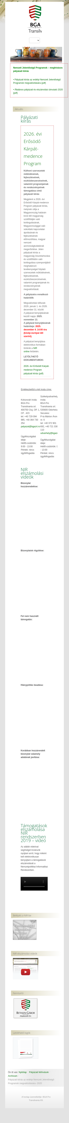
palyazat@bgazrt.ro (30, 426)
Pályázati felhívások (39, 1072)
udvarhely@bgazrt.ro (50, 433)
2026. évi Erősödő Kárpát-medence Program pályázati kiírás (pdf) (36, 370)
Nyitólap (22, 1072)
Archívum (12, 1076)
